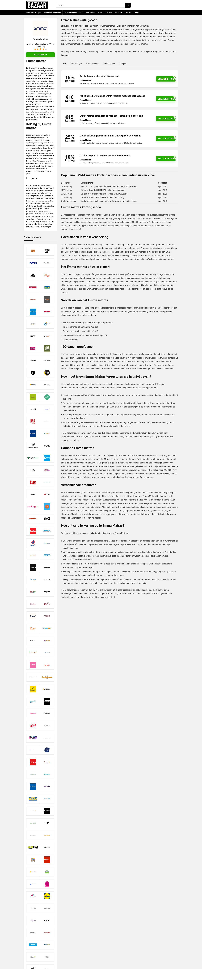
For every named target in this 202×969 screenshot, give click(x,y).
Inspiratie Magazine (52, 12)
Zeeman (65, 55)
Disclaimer (81, 942)
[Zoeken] (128, 5)
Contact (80, 951)
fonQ (136, 12)
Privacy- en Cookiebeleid (86, 944)
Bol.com (118, 12)
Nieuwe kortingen (33, 12)
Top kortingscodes (72, 12)
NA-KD (109, 12)
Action (171, 51)
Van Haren (90, 12)
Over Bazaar (81, 949)
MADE (128, 12)
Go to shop (40, 54)
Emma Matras (149, 33)
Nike (100, 12)
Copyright (81, 946)
